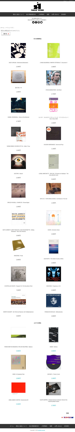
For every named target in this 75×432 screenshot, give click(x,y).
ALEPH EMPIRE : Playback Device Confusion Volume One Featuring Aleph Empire (53, 400)
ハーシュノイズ (9, 27)
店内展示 (63, 14)
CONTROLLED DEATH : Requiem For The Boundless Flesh (18, 286)
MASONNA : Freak (18, 255)
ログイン (71, 1)
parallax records (41, 430)
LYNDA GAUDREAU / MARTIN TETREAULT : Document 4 (53, 62)
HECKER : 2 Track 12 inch (53, 374)
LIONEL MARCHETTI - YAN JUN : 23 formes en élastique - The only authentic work (53, 174)
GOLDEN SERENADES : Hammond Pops (53, 144)
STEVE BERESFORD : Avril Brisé (54, 90)
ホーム (65, 1)
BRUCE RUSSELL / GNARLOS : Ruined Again (18, 202)
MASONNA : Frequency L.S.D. (54, 286)
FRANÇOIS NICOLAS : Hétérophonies (54, 311)
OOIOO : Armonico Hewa (53, 229)
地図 (48, 14)
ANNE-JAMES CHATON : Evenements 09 (18, 400)
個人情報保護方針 (31, 14)
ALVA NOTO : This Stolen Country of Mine (53, 258)
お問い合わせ (55, 14)
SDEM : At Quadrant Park (18, 374)
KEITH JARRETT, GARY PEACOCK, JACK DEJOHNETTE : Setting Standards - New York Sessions (18, 230)
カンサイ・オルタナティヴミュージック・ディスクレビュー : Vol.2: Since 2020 (54, 118)
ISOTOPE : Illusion (18, 173)
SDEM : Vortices (53, 346)
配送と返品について (18, 14)
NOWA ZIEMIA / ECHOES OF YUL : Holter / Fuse (18, 146)
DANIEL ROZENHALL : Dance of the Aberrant (18, 117)
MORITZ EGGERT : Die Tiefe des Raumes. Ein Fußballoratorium (18, 311)
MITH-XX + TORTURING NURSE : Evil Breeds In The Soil (53, 198)
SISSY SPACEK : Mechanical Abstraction (18, 62)
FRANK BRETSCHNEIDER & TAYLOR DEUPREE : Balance (18, 346)
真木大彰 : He (18, 87)
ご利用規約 (41, 14)
